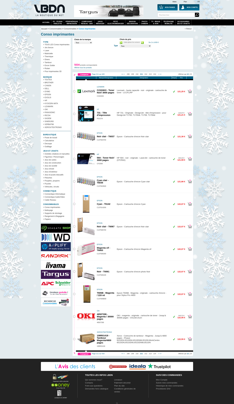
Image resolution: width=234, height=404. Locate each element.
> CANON (47, 86)
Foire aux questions (93, 386)
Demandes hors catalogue (96, 389)
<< (122, 74)
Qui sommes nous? (93, 380)
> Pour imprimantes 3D (52, 71)
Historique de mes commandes (169, 386)
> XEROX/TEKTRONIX (52, 127)
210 (137, 74)
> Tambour (47, 62)
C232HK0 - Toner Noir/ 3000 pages (105, 91)
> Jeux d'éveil (48, 169)
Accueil (46, 22)
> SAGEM (47, 118)
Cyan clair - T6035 (103, 181)
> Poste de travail (50, 138)
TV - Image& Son (155, 22)
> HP (45, 100)
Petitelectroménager (115, 22)
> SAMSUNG (48, 121)
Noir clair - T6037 (105, 136)
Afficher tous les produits (83, 67)
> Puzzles (47, 184)
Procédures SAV (163, 389)
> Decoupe (47, 144)
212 (146, 74)
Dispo (174, 78)
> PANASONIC (49, 112)
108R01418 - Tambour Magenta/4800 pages (104, 339)
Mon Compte (161, 380)
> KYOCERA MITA (50, 103)
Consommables (70, 29)
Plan (185, 2)
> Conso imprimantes (51, 207)
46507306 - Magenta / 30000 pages (105, 316)
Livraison (118, 380)
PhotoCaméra (144, 22)
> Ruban (46, 68)
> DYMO (46, 92)
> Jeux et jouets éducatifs (53, 175)
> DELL (46, 89)
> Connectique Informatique (54, 194)
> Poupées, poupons (51, 181)
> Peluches (47, 178)
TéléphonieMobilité (168, 22)
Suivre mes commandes (166, 383)
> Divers (46, 59)
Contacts (89, 383)
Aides (175, 2)
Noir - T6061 (103, 271)
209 (132, 74)
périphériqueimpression (72, 22)
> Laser (46, 51)
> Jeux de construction (52, 163)
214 (155, 74)
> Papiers (47, 219)
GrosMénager (100, 22)
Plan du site (119, 386)
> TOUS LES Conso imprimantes (56, 45)
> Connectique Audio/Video (54, 197)
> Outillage (47, 147)
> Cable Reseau (49, 200)
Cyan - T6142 (103, 204)
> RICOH (46, 115)
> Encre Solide (49, 65)
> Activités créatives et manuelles (56, 154)
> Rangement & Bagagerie (53, 216)
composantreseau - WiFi (87, 22)
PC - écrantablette (57, 22)
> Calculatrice (48, 141)
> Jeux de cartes (49, 160)
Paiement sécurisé (122, 383)
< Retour (188, 29)
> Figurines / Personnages (53, 157)
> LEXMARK (48, 106)
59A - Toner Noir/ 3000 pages (105, 159)
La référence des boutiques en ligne (49, 12)
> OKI (45, 109)
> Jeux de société (50, 166)
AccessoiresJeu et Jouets (183, 22)
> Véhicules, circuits (51, 187)
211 (141, 74)
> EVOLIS (47, 97)
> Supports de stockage (52, 213)
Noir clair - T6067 (105, 226)
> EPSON (47, 95)
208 (128, 74)
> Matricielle (48, 53)
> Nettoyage (48, 210)
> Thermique (48, 56)
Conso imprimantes (87, 29)
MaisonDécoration (132, 22)
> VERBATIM (48, 124)
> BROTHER (48, 83)
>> (160, 74)
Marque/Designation (106, 78)
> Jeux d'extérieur (50, 172)
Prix (181, 78)
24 (191, 74)
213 (150, 74)
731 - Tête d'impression (103, 114)
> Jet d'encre (48, 48)
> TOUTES (47, 80)
